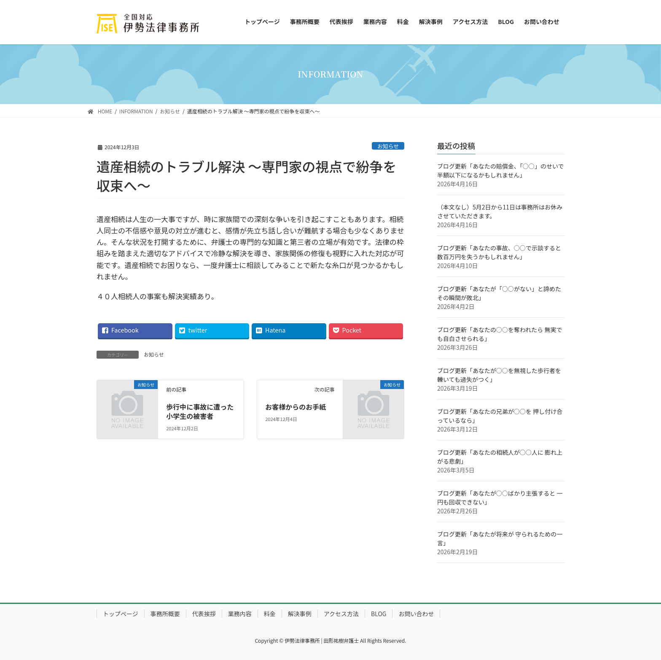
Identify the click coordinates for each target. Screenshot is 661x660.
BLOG (378, 613)
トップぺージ (120, 613)
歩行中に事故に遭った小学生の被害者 (200, 411)
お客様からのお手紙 (295, 407)
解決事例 (300, 613)
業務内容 (240, 613)
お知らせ (388, 146)
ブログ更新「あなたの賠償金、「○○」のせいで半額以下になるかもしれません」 (500, 170)
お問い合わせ (416, 613)
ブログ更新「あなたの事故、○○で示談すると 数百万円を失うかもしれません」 (499, 252)
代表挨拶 (204, 613)
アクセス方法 (341, 613)
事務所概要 (165, 613)
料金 (270, 613)
